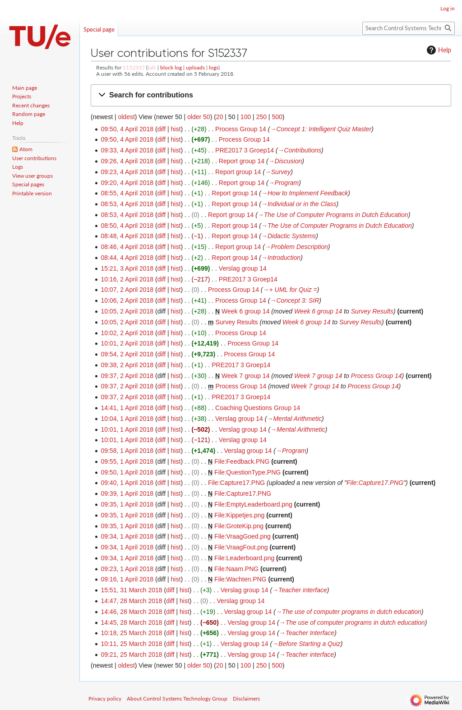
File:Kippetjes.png (239, 515)
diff (161, 129)
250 (261, 116)
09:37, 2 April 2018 (127, 375)
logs (213, 67)
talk (152, 67)
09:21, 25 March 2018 (131, 654)
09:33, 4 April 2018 (127, 150)
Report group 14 (241, 161)
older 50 (198, 116)
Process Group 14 (240, 129)
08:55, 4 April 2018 (127, 193)
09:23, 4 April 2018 (127, 171)
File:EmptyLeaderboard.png (253, 504)
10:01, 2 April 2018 (127, 343)
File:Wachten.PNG (240, 579)
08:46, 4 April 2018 (127, 246)
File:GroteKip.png (238, 526)
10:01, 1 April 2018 (127, 429)
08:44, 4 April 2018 (127, 257)
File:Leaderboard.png (244, 558)
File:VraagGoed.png (242, 536)
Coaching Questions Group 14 (257, 407)
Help (438, 50)
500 (277, 116)
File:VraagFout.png (241, 547)
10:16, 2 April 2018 (127, 279)
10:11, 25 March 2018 (131, 643)
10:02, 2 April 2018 (127, 333)
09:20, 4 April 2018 (127, 182)
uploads (195, 67)
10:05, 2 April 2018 (127, 311)
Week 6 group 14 (245, 311)
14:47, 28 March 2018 (131, 600)
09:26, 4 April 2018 (127, 161)
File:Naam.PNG (236, 568)
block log (171, 67)
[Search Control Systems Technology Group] (408, 28)
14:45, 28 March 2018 (131, 622)
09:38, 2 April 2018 (127, 365)
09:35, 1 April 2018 (127, 504)
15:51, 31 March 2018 (131, 590)
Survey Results (372, 311)
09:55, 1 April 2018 (127, 461)
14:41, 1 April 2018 (127, 407)
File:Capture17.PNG (236, 482)
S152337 (134, 67)
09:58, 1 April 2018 (127, 450)
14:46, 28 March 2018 (131, 611)
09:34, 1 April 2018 (127, 536)
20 (219, 116)
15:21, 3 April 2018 (127, 268)
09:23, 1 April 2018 (127, 568)
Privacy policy (104, 698)
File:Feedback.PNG (241, 461)
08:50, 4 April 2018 (127, 225)
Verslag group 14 (243, 268)
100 (245, 116)
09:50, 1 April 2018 (127, 472)
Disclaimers (246, 698)
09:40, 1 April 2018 (127, 482)
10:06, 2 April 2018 (127, 300)
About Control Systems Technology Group (177, 698)
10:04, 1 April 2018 (127, 418)
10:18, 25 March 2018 (131, 632)
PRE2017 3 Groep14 (244, 150)
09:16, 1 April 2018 (127, 579)
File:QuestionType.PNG (247, 472)
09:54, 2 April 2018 (127, 354)
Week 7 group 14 (245, 375)
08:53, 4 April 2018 (127, 203)
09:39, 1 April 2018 (127, 493)
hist (176, 129)
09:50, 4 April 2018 (127, 129)
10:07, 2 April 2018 (127, 289)
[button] (271, 95)
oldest (126, 116)
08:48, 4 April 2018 (127, 236)
